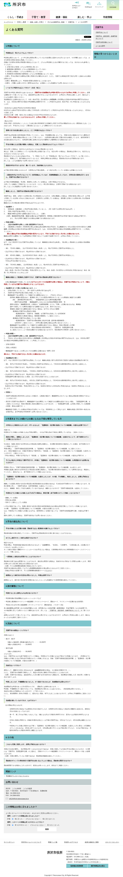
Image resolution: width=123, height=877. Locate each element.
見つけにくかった (53, 825)
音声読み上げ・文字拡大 (77, 5)
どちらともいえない (32, 819)
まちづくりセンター (112, 842)
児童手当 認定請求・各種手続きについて (106, 37)
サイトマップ (99, 5)
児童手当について (102, 32)
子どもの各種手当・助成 (55, 22)
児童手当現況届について (104, 42)
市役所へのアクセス (71, 842)
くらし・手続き (15, 17)
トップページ (8, 22)
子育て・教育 (38, 17)
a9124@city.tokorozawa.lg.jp (19, 799)
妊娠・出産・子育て (37, 22)
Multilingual (88, 5)
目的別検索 (113, 4)
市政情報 (107, 17)
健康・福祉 (61, 17)
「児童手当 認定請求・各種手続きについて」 (64, 610)
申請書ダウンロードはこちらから (17, 776)
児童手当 (71, 22)
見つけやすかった (21, 825)
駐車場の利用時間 (77, 866)
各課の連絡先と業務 (92, 842)
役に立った (18, 819)
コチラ (49, 570)
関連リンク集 (52, 842)
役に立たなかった (49, 819)
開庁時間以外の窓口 (98, 866)
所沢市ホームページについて (31, 842)
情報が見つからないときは (105, 55)
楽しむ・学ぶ (84, 17)
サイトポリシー (9, 842)
